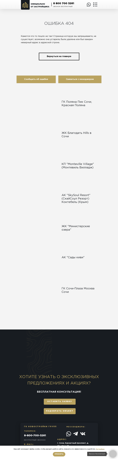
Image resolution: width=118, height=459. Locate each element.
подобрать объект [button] (59, 411)
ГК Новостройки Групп (40, 426)
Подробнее (100, 449)
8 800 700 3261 (63, 3)
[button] (36, 79)
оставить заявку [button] (59, 401)
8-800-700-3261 (35, 435)
